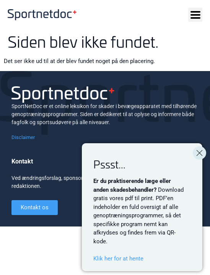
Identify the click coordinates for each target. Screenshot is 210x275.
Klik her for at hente (118, 258)
